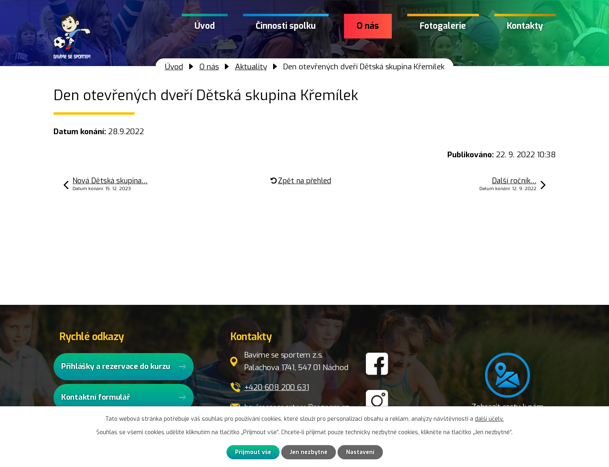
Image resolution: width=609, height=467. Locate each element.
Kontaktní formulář (95, 397)
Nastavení (360, 452)
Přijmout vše (253, 452)
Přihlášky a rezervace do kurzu (115, 366)
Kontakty (525, 26)
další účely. (489, 419)
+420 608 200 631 (276, 387)
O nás (368, 26)
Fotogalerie (443, 26)
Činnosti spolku (286, 26)
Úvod (204, 26)
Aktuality (251, 67)
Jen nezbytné (308, 452)
